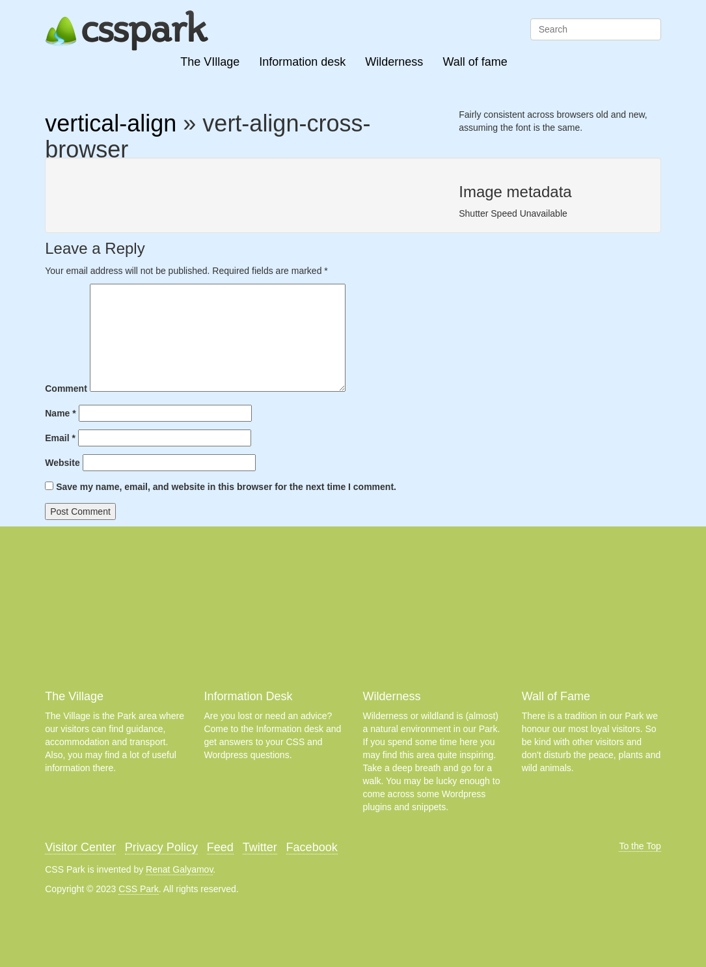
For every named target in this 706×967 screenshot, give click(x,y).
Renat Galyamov (179, 869)
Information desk (302, 61)
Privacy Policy (161, 847)
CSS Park (138, 889)
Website (62, 462)
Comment (66, 388)
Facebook (312, 847)
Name (60, 413)
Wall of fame (474, 61)
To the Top (639, 846)
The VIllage (209, 61)
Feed (220, 847)
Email (60, 438)
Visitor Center (80, 847)
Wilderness (394, 61)
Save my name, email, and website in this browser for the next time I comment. (226, 487)
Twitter (260, 847)
